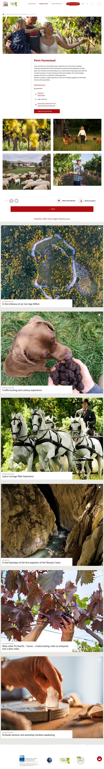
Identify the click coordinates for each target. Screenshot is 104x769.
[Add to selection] (66, 201)
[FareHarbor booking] (99, 759)
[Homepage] (6, 4)
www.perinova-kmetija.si (45, 111)
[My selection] (82, 4)
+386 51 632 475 (42, 99)
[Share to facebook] (11, 201)
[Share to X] (16, 201)
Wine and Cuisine (16, 14)
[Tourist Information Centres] (86, 4)
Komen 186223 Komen (41, 94)
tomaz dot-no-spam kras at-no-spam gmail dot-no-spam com (47, 104)
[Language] (99, 5)
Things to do (8, 14)
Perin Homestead (32, 14)
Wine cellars (24, 14)
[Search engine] (91, 4)
